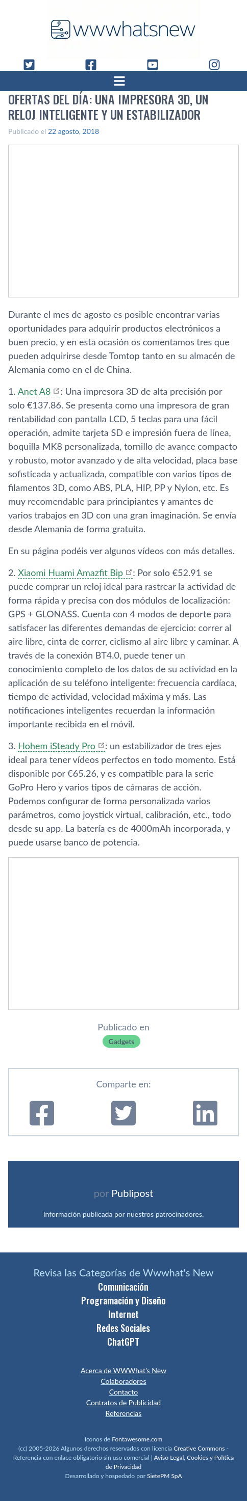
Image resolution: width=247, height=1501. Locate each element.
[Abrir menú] (123, 81)
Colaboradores (123, 1381)
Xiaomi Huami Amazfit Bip (70, 572)
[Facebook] (95, 65)
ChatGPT (123, 1341)
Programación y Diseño (123, 1300)
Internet (123, 1314)
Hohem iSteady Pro (56, 745)
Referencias (124, 1413)
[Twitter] (33, 65)
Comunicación (123, 1286)
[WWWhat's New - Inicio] (123, 29)
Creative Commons (199, 1448)
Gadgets (122, 1041)
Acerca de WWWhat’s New (123, 1370)
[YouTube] (156, 65)
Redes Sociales (123, 1327)
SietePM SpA (164, 1476)
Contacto (123, 1391)
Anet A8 (34, 391)
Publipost (132, 1193)
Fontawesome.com (137, 1439)
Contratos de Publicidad (123, 1402)
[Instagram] (218, 65)
